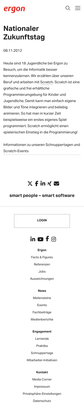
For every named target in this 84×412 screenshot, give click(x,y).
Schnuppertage (42, 353)
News (42, 291)
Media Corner (42, 379)
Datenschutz (42, 401)
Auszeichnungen (42, 279)
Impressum (42, 387)
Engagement (41, 331)
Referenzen (42, 264)
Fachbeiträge (41, 312)
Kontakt (42, 372)
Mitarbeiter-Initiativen (42, 360)
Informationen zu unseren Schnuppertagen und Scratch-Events (41, 147)
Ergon (42, 250)
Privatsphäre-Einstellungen (42, 394)
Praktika (42, 346)
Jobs (41, 271)
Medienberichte (42, 319)
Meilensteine (42, 298)
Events (42, 305)
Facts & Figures (42, 257)
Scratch (46, 81)
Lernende (42, 339)
